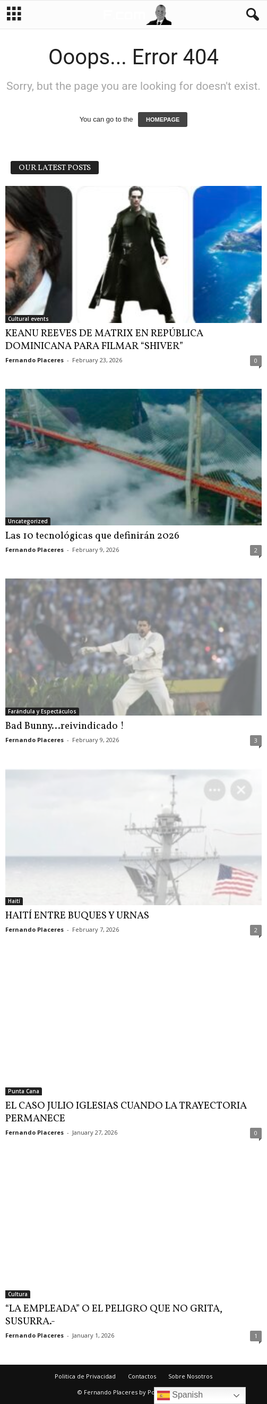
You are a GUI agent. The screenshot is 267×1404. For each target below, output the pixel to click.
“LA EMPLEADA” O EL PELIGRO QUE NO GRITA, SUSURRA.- (113, 1315)
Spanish (180, 1395)
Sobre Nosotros (190, 1376)
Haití (14, 901)
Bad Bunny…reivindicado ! (64, 726)
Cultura (18, 1294)
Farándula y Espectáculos (42, 711)
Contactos (142, 1376)
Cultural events (28, 318)
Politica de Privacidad (85, 1376)
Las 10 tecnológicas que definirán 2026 (92, 536)
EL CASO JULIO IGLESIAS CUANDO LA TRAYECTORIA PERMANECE (126, 1112)
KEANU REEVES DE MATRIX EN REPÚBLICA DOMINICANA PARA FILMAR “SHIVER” (104, 340)
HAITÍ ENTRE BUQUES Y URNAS (77, 916)
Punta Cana (23, 1091)
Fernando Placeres (34, 360)
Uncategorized (28, 521)
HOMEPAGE (162, 119)
